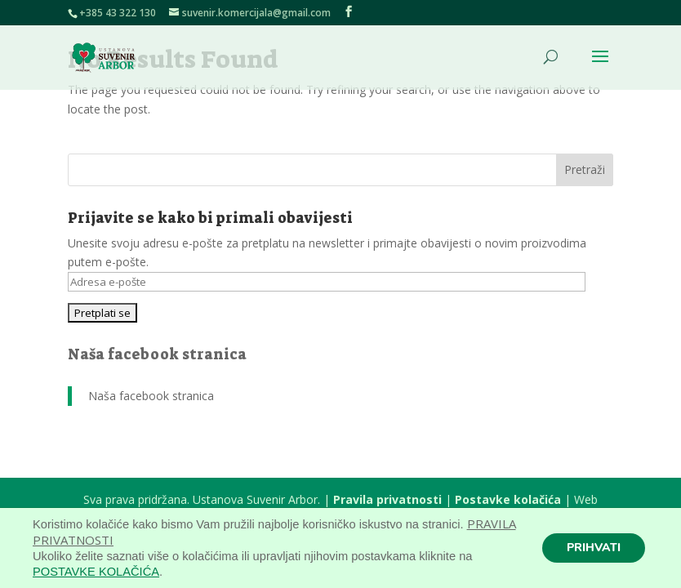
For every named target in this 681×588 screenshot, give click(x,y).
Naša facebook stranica (157, 354)
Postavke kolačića (508, 499)
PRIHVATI (594, 547)
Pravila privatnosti (387, 499)
